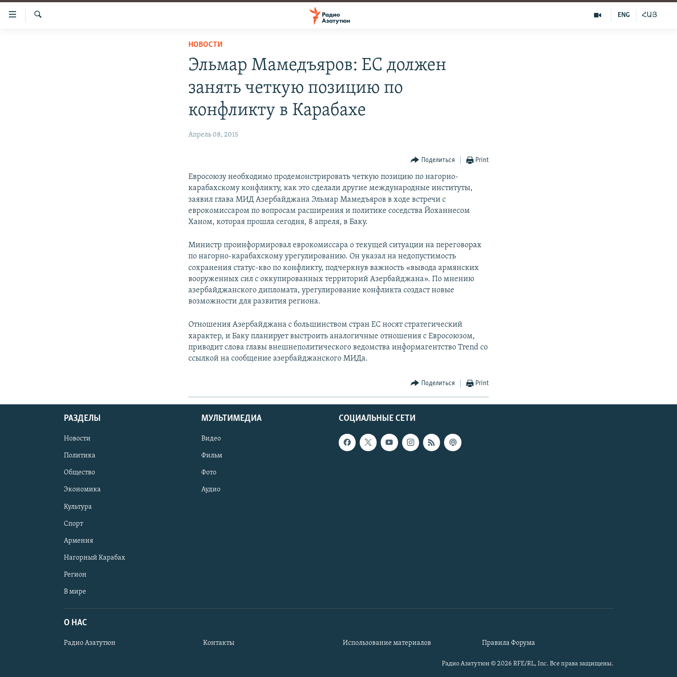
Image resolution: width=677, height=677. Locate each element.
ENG (624, 15)
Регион (75, 574)
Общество (79, 473)
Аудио (210, 490)
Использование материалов (387, 643)
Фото (208, 473)
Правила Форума (508, 643)
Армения (78, 540)
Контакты (218, 643)
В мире (75, 591)
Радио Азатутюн (90, 643)
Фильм (211, 456)
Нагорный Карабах (94, 557)
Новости (205, 45)
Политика (80, 456)
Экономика (82, 490)
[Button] (433, 160)
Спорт (73, 523)
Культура (78, 507)
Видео (211, 439)
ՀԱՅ (649, 15)
